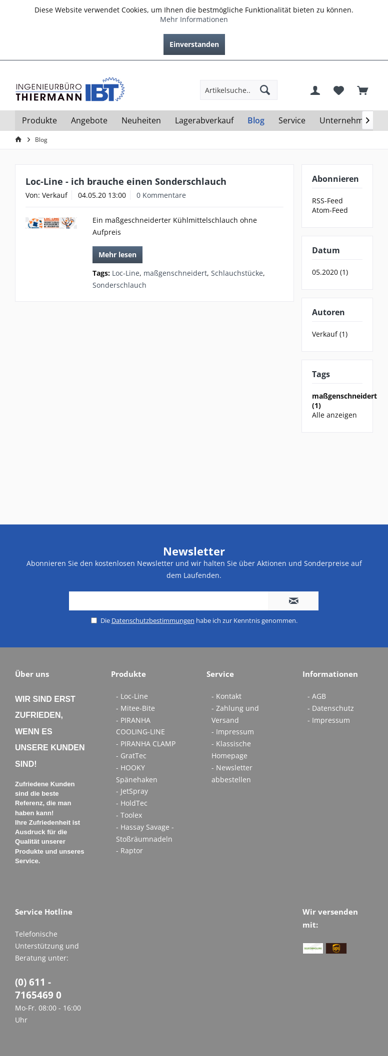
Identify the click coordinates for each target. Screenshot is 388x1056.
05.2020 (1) (330, 272)
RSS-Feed (327, 200)
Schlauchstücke (237, 273)
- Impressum (233, 731)
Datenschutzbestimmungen (153, 620)
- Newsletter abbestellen (232, 773)
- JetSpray (132, 791)
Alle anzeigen (334, 415)
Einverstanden (194, 44)
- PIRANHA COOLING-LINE (140, 726)
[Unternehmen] (346, 120)
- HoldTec (132, 803)
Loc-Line (126, 273)
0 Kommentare (161, 195)
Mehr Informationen (194, 19)
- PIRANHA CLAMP (146, 743)
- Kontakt (227, 696)
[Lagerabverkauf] (204, 120)
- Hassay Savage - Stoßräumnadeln (145, 833)
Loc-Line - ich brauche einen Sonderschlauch (126, 181)
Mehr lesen (117, 254)
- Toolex (129, 815)
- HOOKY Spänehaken (137, 773)
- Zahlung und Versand (235, 714)
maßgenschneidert (175, 273)
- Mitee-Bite (135, 708)
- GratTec (131, 755)
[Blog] (256, 120)
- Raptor (129, 850)
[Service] (292, 120)
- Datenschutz (331, 708)
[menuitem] (365, 68)
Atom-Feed (330, 210)
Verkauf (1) (330, 334)
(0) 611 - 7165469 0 (38, 989)
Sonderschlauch (119, 285)
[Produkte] (39, 120)
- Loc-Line (132, 696)
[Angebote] (89, 120)
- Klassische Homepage (231, 749)
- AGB (317, 696)
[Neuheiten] (141, 120)
